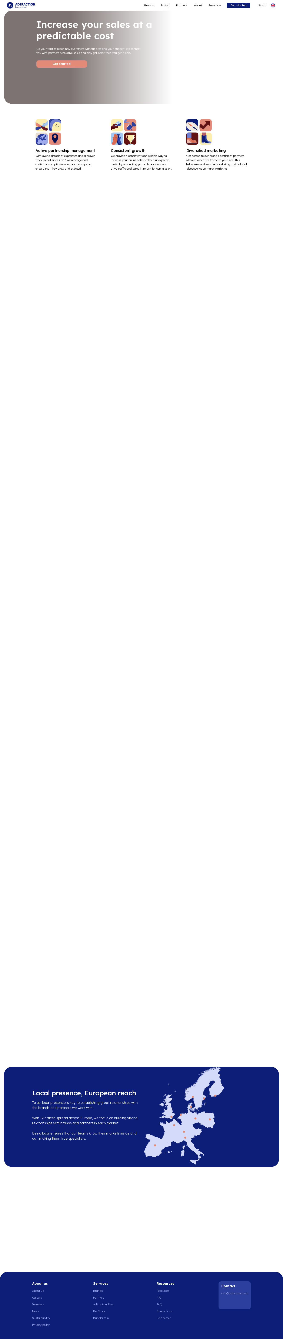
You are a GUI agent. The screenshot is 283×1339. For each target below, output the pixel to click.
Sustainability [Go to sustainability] (41, 1318)
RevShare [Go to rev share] (99, 1311)
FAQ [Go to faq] (159, 1304)
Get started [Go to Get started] (62, 64)
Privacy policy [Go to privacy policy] (41, 1324)
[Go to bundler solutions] (103, 1318)
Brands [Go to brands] (98, 1290)
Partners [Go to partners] (98, 1297)
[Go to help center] (166, 1318)
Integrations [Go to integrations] (165, 1311)
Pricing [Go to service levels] (165, 5)
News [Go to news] (35, 1311)
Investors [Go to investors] (38, 1304)
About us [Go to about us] (38, 1290)
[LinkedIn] (225, 1302)
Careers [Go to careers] (37, 1297)
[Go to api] (166, 1297)
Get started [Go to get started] (238, 5)
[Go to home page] (21, 5)
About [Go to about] (198, 5)
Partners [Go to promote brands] (181, 5)
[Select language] (273, 5)
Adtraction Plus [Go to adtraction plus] (103, 1304)
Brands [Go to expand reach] (149, 5)
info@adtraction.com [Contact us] (234, 1293)
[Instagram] (236, 1302)
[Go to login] (260, 5)
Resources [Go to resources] (215, 5)
